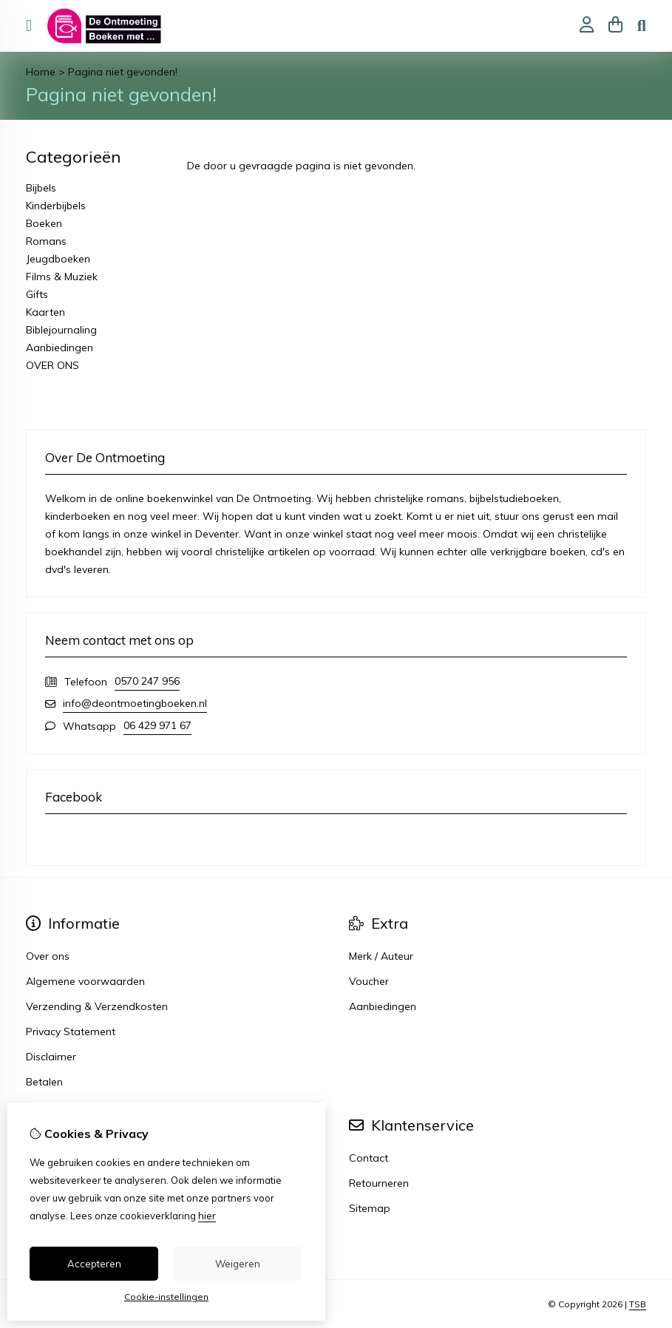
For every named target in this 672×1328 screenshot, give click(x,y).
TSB (637, 1304)
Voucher (369, 981)
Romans (46, 241)
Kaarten (45, 312)
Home (40, 71)
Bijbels (41, 187)
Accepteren (94, 1264)
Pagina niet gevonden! (122, 71)
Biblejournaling (61, 329)
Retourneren (379, 1183)
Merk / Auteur (381, 956)
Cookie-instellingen (166, 1296)
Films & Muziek (62, 276)
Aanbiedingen (59, 347)
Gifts (37, 294)
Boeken (44, 223)
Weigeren (237, 1264)
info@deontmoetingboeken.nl (135, 703)
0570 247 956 (147, 681)
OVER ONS (52, 365)
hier (207, 1216)
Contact (368, 1158)
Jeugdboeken (58, 258)
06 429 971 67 (157, 725)
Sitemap (369, 1208)
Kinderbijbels (56, 205)
